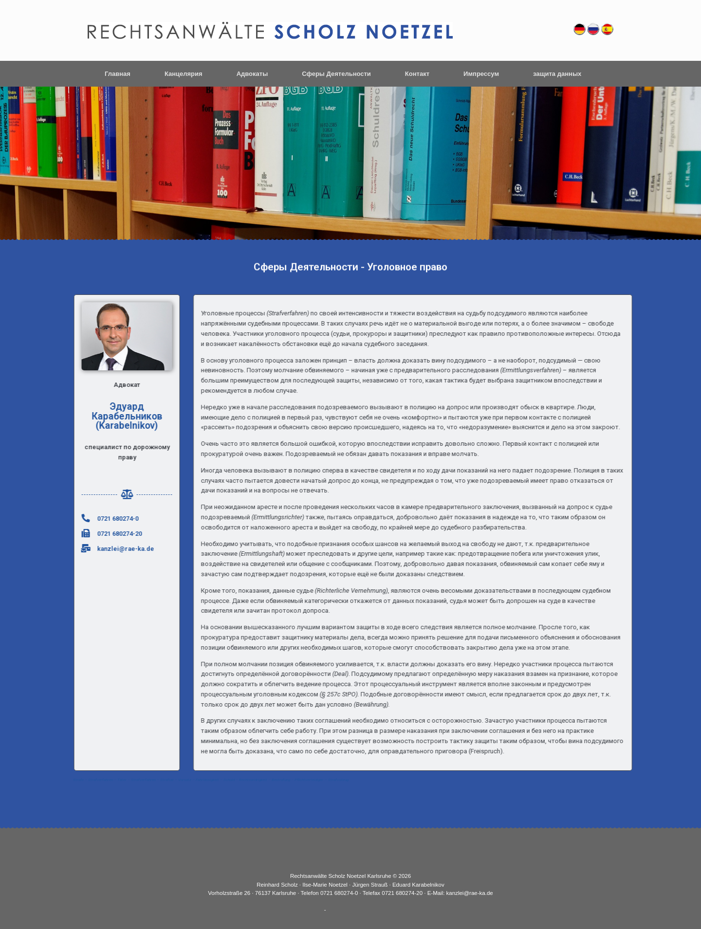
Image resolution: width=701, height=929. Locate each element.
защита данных (557, 73)
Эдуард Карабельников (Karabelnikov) (110, 416)
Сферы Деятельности (336, 73)
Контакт (417, 73)
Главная (117, 73)
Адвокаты (252, 73)
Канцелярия (184, 73)
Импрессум (481, 73)
